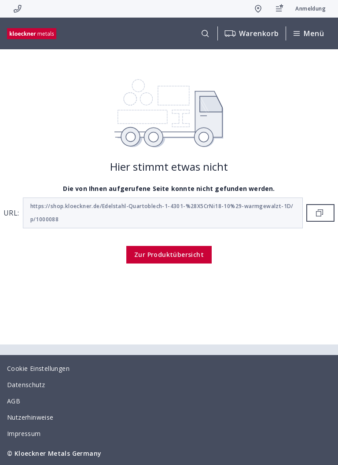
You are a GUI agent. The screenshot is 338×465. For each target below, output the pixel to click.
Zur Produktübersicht (169, 254)
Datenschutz (26, 385)
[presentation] (169, 232)
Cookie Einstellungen (38, 368)
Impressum (24, 433)
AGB (13, 401)
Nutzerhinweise (30, 417)
